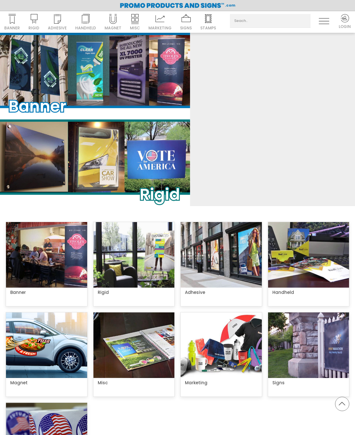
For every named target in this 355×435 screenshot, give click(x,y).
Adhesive (57, 22)
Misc (135, 22)
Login (344, 22)
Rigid (34, 22)
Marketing (160, 22)
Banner (12, 22)
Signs (187, 22)
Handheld (86, 22)
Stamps (209, 22)
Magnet (113, 22)
